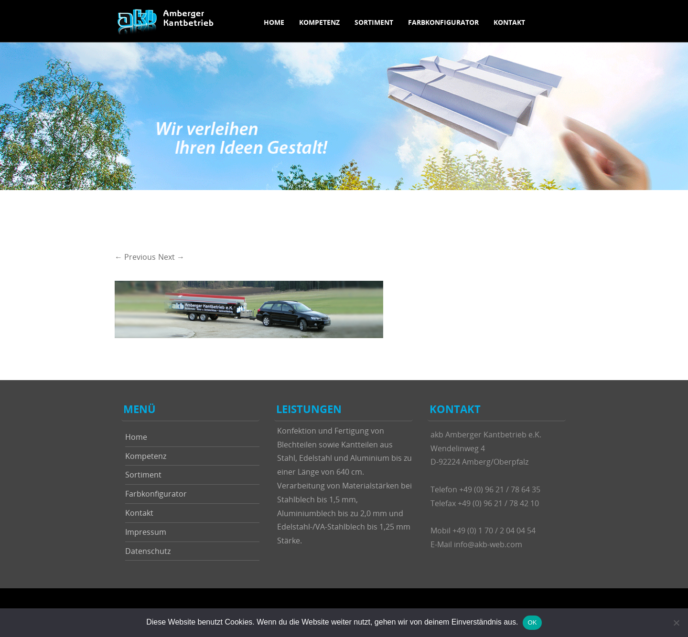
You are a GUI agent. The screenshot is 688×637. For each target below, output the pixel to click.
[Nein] (676, 622)
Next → (171, 257)
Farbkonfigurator (443, 22)
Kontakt (509, 22)
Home (274, 22)
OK (532, 622)
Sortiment (374, 22)
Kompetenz (319, 22)
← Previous (135, 257)
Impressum (145, 532)
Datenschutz (148, 551)
